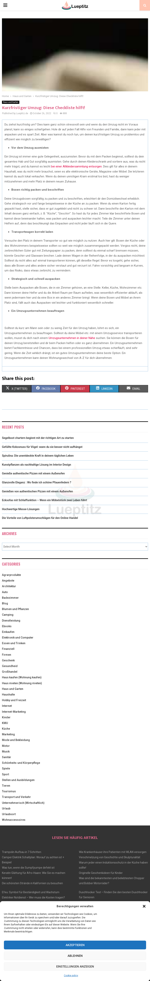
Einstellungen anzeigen (75, 966)
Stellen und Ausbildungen (18, 780)
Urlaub (6, 808)
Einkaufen (8, 631)
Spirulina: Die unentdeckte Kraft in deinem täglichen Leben (38, 455)
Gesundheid (10, 666)
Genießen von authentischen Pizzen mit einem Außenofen (37, 491)
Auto (5, 592)
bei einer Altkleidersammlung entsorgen (76, 166)
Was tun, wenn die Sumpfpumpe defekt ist (28, 867)
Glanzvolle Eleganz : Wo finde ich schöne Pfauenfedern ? (36, 482)
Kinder (6, 717)
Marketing (8, 734)
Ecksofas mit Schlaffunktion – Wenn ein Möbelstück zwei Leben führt (44, 500)
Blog (5, 603)
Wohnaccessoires (13, 819)
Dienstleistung (11, 620)
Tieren (6, 785)
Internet (7, 705)
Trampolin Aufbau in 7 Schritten (21, 852)
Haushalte (8, 694)
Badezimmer (10, 597)
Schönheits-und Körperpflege (21, 762)
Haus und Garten (10, 102)
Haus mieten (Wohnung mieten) (22, 683)
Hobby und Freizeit (14, 700)
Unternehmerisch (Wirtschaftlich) (23, 802)
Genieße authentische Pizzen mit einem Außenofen (33, 473)
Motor (6, 745)
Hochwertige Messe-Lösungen (20, 509)
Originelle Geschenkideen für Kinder (101, 872)
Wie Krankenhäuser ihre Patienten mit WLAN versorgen (112, 852)
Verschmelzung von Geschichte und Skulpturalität (109, 857)
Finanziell (8, 648)
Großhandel (9, 671)
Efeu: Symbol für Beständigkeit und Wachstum (30, 892)
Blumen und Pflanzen (15, 609)
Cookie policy (71, 975)
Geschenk (8, 660)
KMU (5, 723)
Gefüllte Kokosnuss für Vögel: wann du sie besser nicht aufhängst (42, 446)
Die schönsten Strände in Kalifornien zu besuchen (32, 883)
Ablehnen (75, 956)
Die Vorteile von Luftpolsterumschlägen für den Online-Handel (40, 517)
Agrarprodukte (11, 574)
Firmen (6, 654)
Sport (5, 774)
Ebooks (7, 626)
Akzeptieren (75, 945)
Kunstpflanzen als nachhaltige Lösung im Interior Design (36, 464)
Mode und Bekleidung (16, 740)
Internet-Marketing (14, 711)
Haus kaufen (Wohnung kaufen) (22, 677)
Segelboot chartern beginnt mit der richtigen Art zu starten (38, 437)
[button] (144, 906)
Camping (7, 614)
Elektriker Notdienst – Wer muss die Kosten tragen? (33, 897)
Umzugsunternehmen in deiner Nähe (72, 338)
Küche (6, 728)
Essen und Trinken (13, 643)
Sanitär (6, 757)
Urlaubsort (9, 814)
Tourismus (9, 791)
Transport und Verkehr (16, 797)
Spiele (6, 768)
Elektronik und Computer (17, 637)
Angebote (8, 580)
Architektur (9, 586)
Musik (6, 751)
